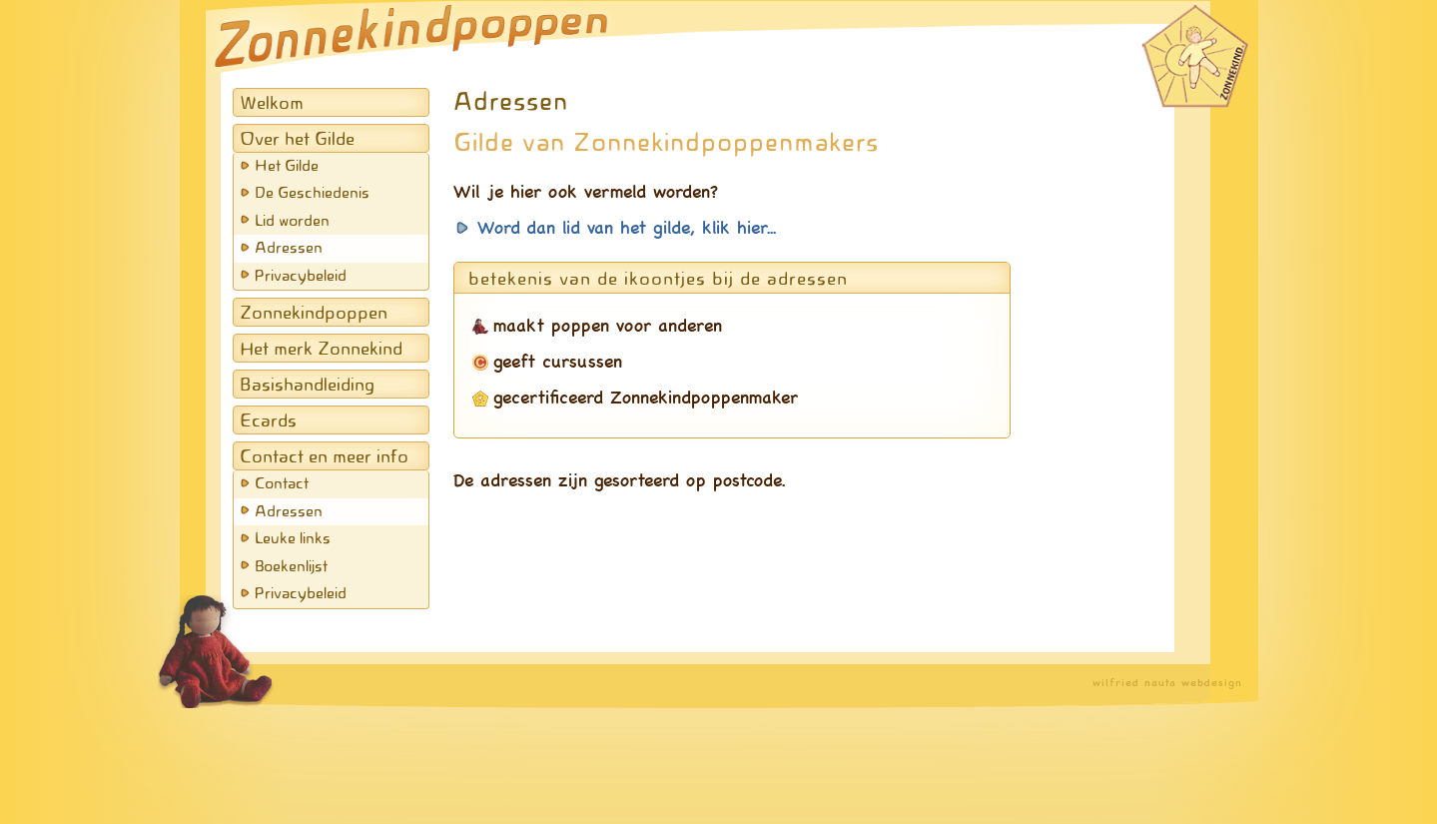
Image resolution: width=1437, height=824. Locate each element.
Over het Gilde (297, 139)
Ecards (268, 420)
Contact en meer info (324, 456)
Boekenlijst (291, 566)
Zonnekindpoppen (313, 313)
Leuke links (293, 538)
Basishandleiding (307, 385)
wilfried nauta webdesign (1167, 682)
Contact (282, 483)
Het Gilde (287, 166)
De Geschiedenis (312, 193)
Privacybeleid (301, 276)
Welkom (272, 103)
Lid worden (292, 221)
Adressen (289, 248)
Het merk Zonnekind (321, 349)
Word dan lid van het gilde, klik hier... (627, 227)
